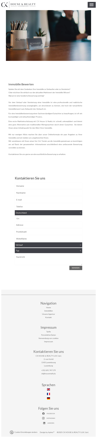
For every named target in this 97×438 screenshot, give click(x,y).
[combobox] (48, 212)
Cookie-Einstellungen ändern (25, 432)
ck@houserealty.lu (48, 373)
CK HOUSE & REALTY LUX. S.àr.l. (49, 356)
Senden (76, 268)
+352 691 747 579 (48, 370)
